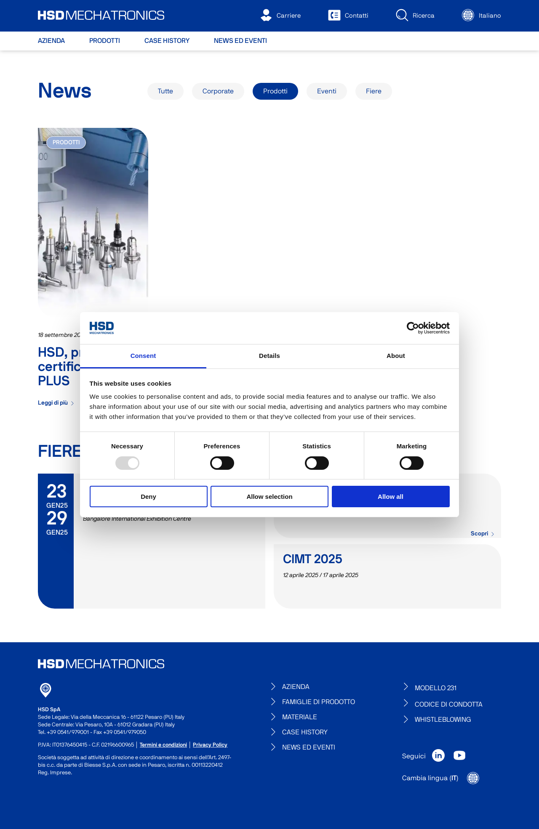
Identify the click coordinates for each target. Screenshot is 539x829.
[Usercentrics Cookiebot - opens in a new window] (413, 328)
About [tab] (396, 355)
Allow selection (269, 496)
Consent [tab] (143, 355)
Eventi (326, 91)
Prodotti (275, 91)
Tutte (165, 91)
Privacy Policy (210, 745)
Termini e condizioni (163, 745)
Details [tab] (269, 355)
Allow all (390, 496)
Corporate (218, 91)
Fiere (374, 91)
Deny (148, 496)
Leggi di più (56, 403)
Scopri (483, 534)
